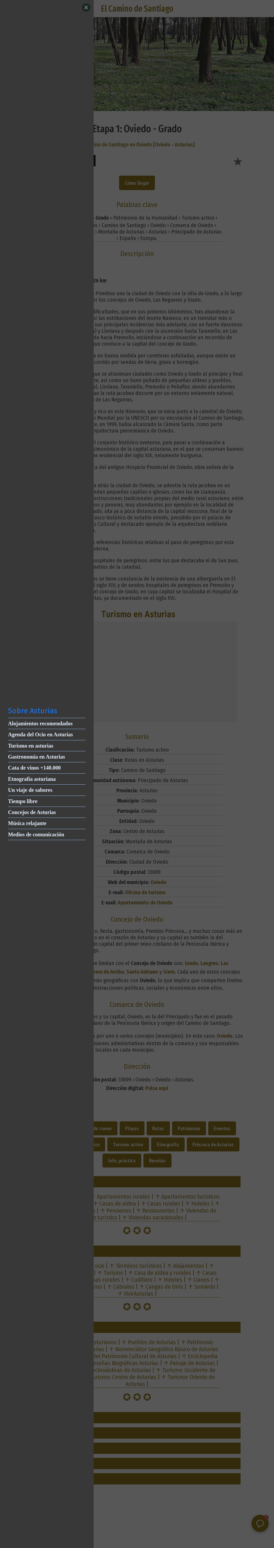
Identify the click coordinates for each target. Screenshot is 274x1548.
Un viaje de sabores (30, 790)
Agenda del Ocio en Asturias (40, 734)
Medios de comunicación (36, 834)
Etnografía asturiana (32, 779)
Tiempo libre (22, 801)
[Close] (86, 7)
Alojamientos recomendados (40, 723)
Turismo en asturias (30, 746)
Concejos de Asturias (32, 812)
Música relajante (27, 823)
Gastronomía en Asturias (36, 757)
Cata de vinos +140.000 (34, 768)
